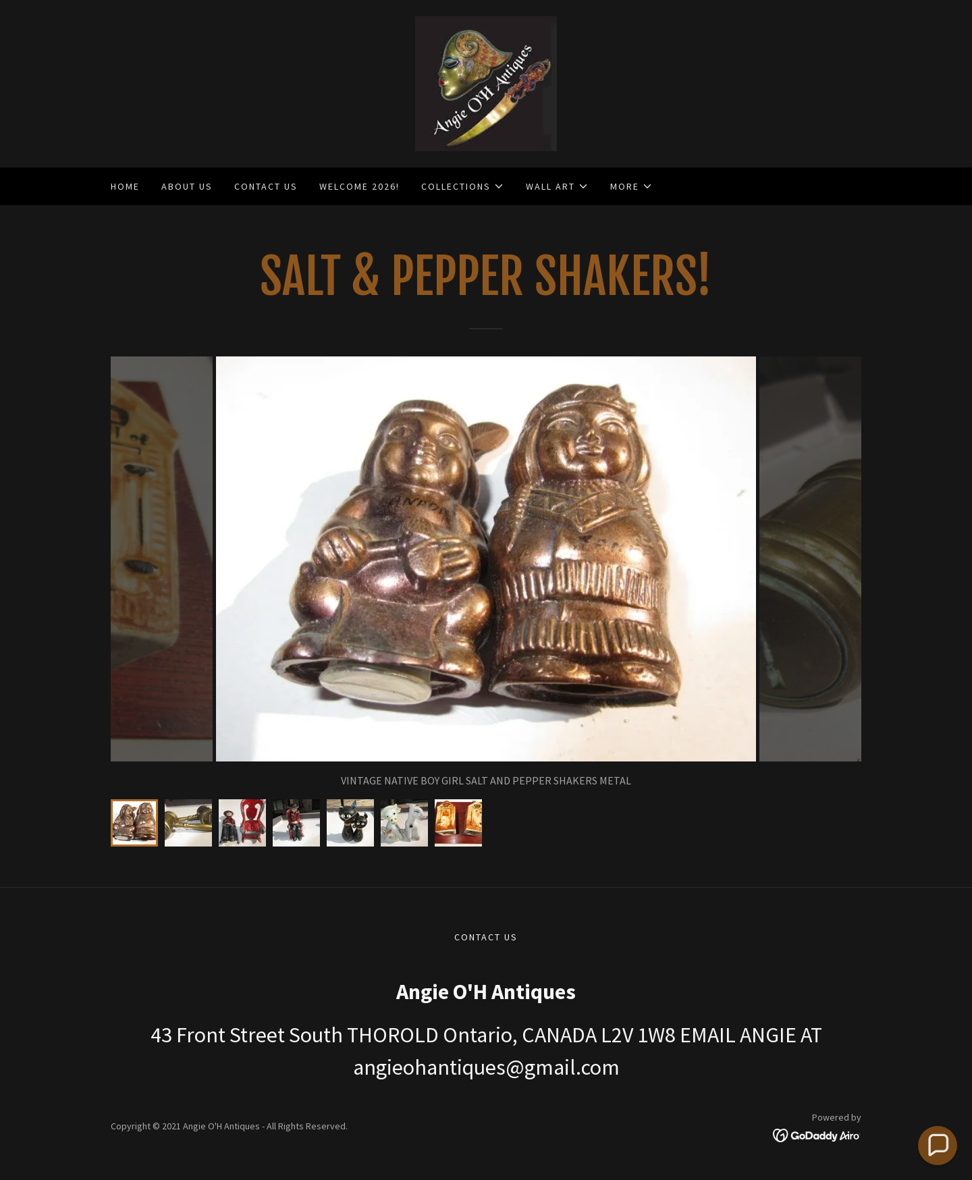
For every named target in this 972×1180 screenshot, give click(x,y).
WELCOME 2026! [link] (359, 186)
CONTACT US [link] (266, 186)
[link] (486, 82)
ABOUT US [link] (187, 186)
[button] (462, 186)
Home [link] (125, 186)
